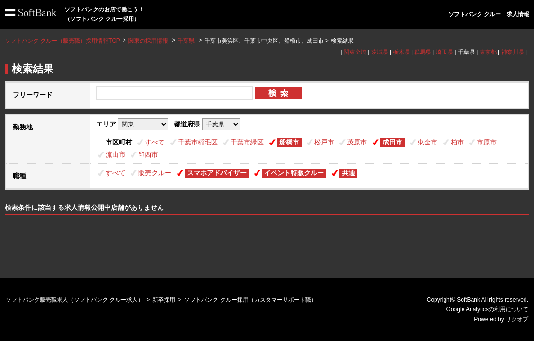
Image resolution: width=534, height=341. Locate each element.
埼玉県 (444, 52)
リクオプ (517, 319)
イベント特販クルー (294, 173)
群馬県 (422, 52)
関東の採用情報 (148, 40)
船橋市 (289, 142)
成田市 (392, 142)
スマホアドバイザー (217, 173)
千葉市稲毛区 (198, 142)
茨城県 (379, 52)
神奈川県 (512, 52)
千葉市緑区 (247, 142)
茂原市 (357, 142)
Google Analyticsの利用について (487, 309)
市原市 (487, 142)
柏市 (457, 142)
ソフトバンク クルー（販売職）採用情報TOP (62, 40)
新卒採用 (163, 299)
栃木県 (401, 52)
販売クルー (154, 173)
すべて (155, 142)
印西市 (148, 154)
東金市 (427, 142)
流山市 (115, 154)
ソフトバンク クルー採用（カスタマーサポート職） (250, 299)
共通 (348, 173)
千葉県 (186, 40)
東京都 (488, 52)
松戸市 (324, 142)
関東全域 (355, 52)
